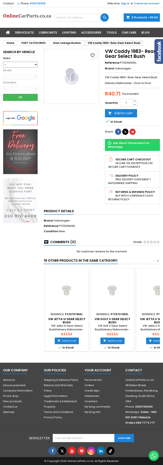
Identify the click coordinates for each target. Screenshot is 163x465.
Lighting (69, 32)
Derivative (9, 82)
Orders (89, 385)
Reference (112, 63)
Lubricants (48, 32)
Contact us (10, 407)
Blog (145, 32)
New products (12, 401)
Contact (8, 3)
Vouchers (91, 401)
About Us (9, 380)
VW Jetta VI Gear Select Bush (66, 320)
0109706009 (37, 3)
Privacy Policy (53, 417)
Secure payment (14, 385)
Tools (112, 32)
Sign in (125, 3)
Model (7, 70)
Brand (109, 68)
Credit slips (92, 391)
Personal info (93, 380)
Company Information (18, 391)
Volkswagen (61, 221)
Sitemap (8, 412)
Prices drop (11, 396)
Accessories (91, 32)
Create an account (147, 3)
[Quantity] (126, 103)
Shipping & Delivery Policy (61, 380)
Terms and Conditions (58, 412)
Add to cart (120, 113)
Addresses (92, 396)
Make (6, 58)
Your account (98, 370)
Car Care (129, 32)
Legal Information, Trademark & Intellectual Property (60, 401)
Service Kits (24, 32)
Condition (51, 231)
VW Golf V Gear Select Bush (112, 320)
